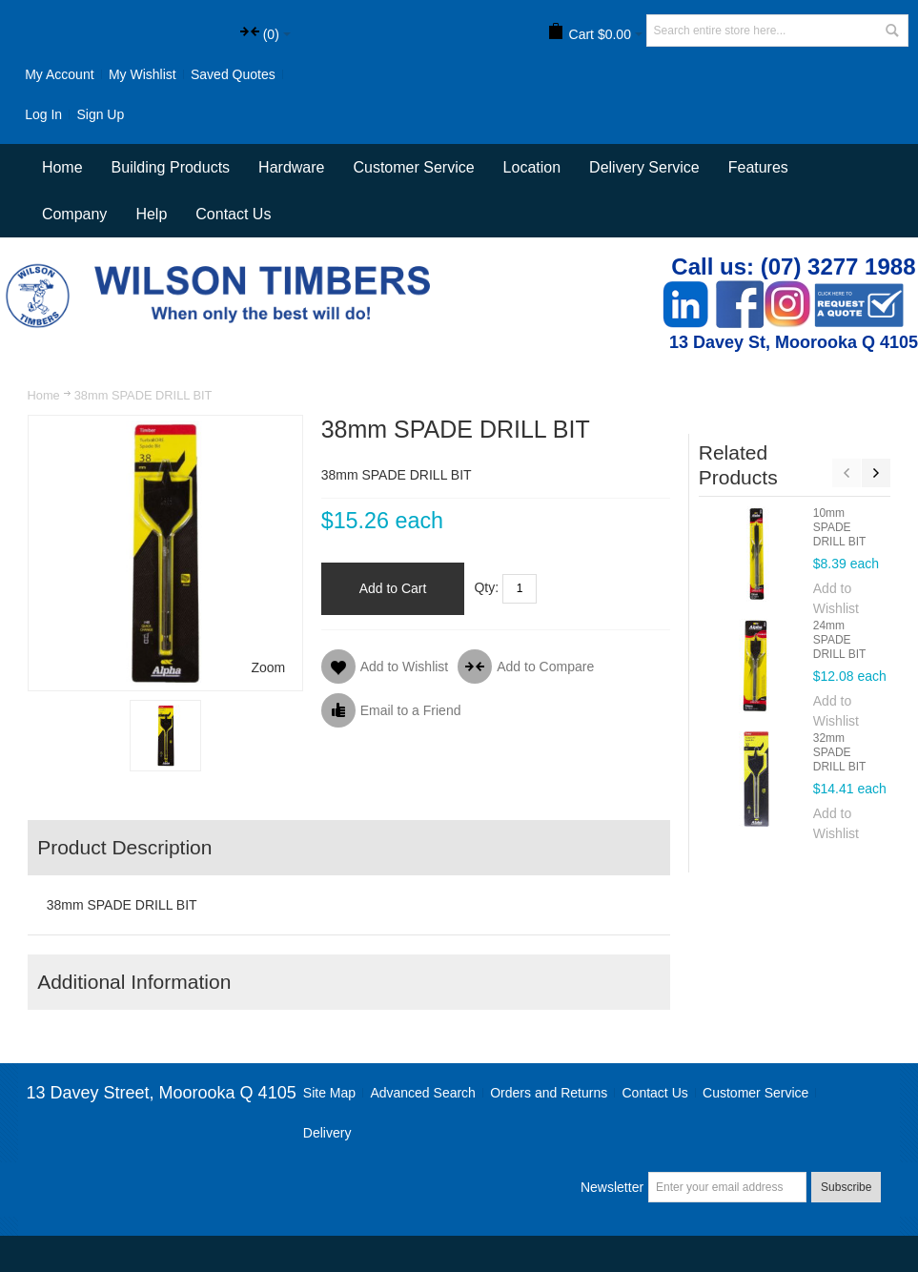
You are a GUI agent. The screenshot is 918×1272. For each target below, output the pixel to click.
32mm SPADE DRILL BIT (840, 752)
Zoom (268, 667)
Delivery (327, 1132)
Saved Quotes (233, 74)
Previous (846, 473)
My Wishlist (142, 74)
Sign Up (100, 114)
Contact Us (233, 214)
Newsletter (612, 1187)
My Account (59, 74)
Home (44, 395)
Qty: (486, 587)
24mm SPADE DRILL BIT (840, 640)
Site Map (329, 1092)
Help (151, 214)
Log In (43, 114)
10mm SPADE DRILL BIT (840, 527)
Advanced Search (423, 1092)
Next (876, 473)
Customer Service (755, 1092)
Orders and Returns (548, 1092)
